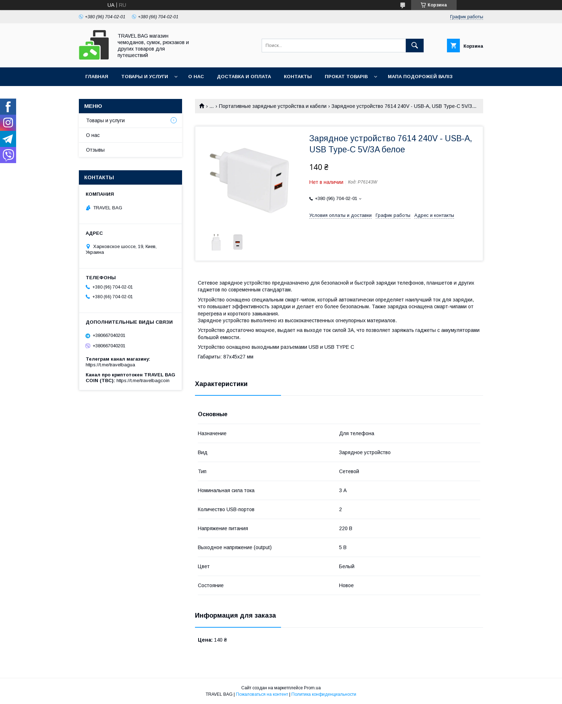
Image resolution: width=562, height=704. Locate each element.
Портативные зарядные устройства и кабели (273, 106)
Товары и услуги (144, 76)
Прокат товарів (346, 76)
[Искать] (415, 45)
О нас (196, 76)
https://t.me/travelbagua (110, 364)
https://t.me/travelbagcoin (143, 380)
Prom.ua (312, 687)
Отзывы (95, 150)
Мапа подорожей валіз (420, 76)
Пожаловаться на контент (262, 694)
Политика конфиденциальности (323, 694)
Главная (96, 76)
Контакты (298, 76)
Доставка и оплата (244, 76)
